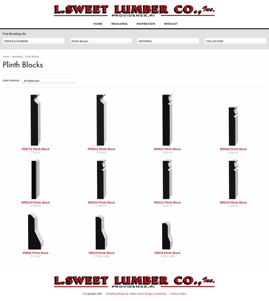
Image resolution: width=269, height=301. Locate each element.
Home (98, 24)
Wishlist (171, 24)
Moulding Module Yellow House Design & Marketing (136, 293)
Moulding (119, 24)
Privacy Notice (178, 293)
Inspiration (146, 24)
